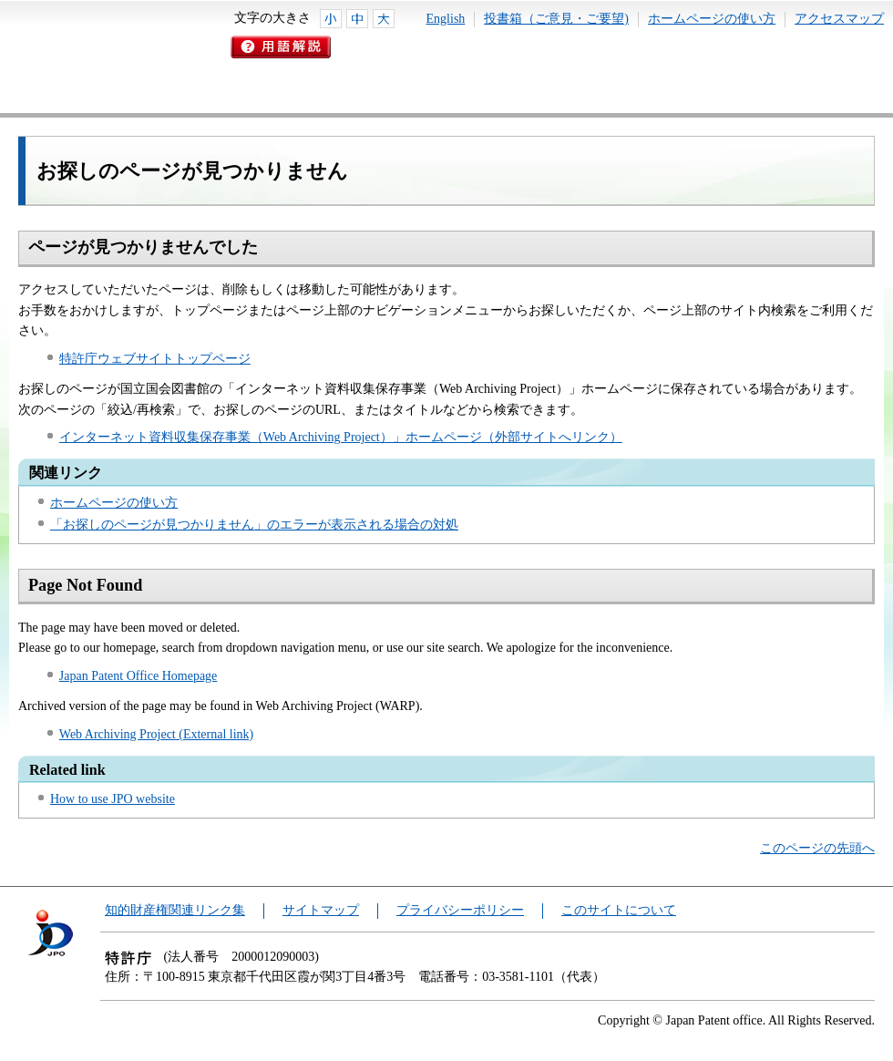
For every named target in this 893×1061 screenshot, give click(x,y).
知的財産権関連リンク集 (175, 910)
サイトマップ (320, 910)
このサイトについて (618, 910)
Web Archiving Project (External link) (156, 734)
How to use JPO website (112, 799)
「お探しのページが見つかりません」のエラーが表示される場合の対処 (254, 524)
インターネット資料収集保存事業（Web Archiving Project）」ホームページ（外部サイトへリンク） (340, 437)
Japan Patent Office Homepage (138, 676)
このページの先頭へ (817, 848)
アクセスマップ (839, 19)
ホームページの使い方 (711, 19)
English (446, 19)
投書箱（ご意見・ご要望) (556, 19)
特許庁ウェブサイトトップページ (155, 359)
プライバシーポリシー (460, 910)
